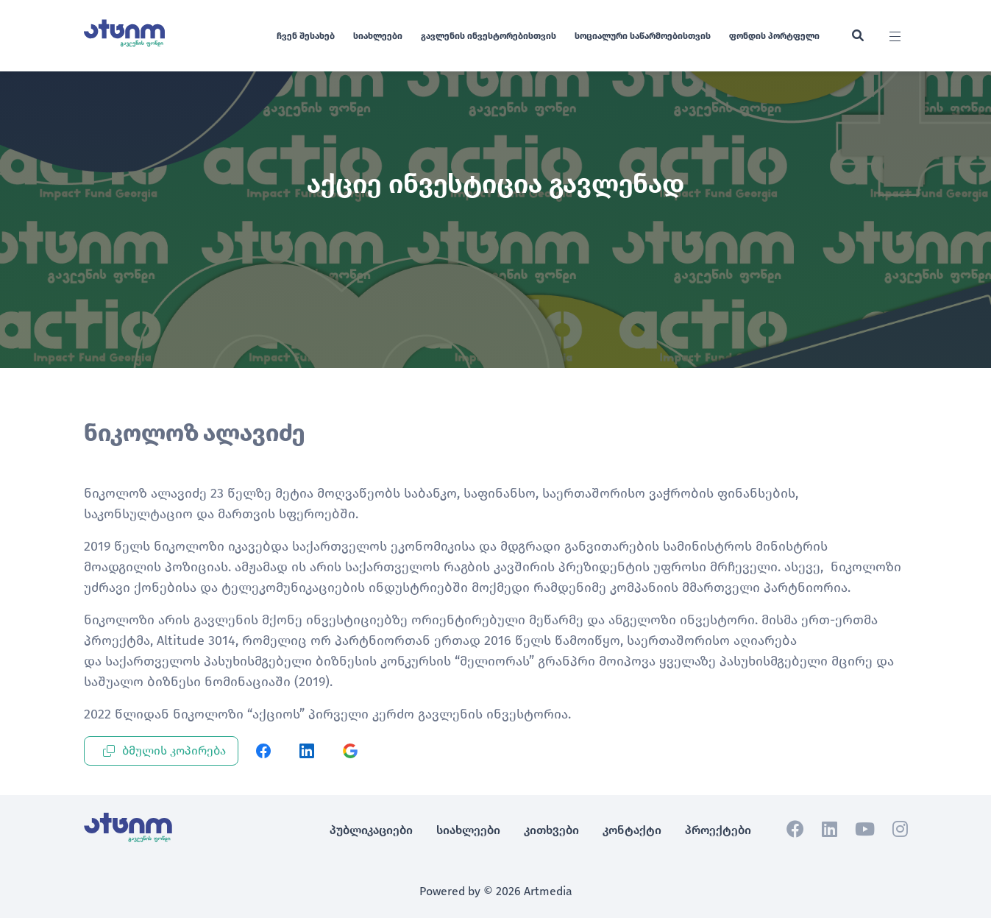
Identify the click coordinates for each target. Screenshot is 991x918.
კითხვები (551, 830)
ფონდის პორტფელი (774, 36)
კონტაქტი (632, 830)
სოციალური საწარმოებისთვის (643, 36)
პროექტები (718, 830)
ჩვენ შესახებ (306, 36)
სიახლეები (377, 36)
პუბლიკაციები (371, 830)
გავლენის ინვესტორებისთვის (488, 36)
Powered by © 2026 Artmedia (495, 891)
